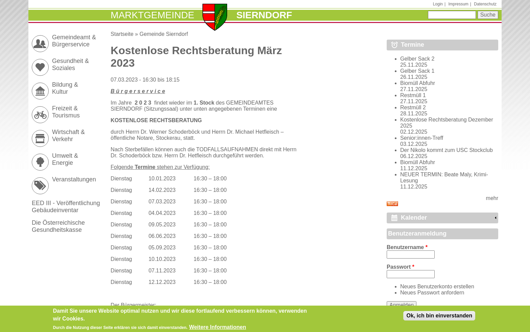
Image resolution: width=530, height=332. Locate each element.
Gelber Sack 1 (417, 71)
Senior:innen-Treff (421, 138)
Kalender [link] (414, 217)
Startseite (122, 34)
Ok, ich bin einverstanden (439, 317)
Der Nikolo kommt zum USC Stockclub (446, 150)
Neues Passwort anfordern (432, 292)
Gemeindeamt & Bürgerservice (74, 41)
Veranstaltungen (74, 179)
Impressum (458, 4)
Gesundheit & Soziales (70, 64)
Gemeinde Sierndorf (164, 34)
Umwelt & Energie (65, 159)
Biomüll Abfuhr (417, 83)
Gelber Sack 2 (417, 59)
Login (438, 4)
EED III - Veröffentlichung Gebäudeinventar (66, 207)
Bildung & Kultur (65, 88)
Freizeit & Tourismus (66, 112)
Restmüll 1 (413, 95)
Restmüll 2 (413, 107)
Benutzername (407, 247)
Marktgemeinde (152, 15)
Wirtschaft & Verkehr (68, 135)
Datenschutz (485, 4)
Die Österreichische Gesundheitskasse (58, 226)
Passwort (400, 267)
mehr (492, 198)
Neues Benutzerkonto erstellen (437, 286)
